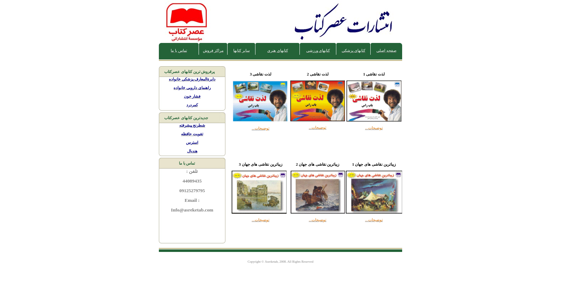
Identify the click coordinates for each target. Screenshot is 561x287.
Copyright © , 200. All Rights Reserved (280, 261)
